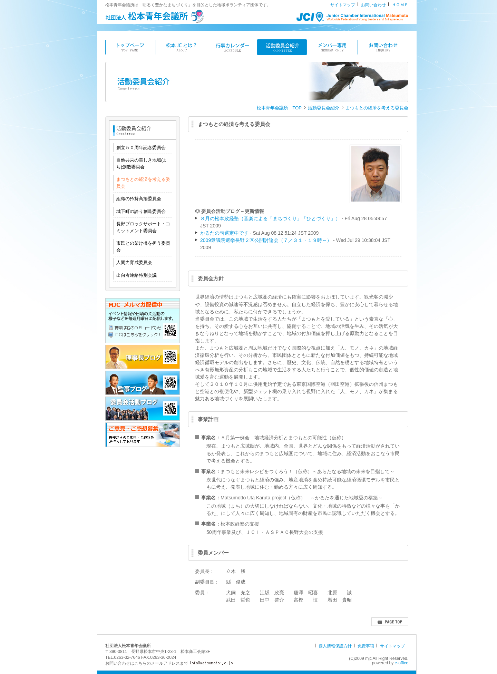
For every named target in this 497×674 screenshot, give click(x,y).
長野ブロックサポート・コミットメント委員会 (143, 227)
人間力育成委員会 (134, 262)
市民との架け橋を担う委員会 (143, 247)
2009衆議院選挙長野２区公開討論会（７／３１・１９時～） (266, 240)
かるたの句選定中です (224, 233)
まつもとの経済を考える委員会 (376, 107)
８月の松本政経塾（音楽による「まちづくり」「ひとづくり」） (270, 218)
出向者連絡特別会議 (136, 275)
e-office (401, 663)
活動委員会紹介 (323, 107)
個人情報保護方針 (335, 646)
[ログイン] (338, 658)
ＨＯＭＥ (400, 4)
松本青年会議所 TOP (279, 107)
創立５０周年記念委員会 (141, 147)
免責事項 (366, 646)
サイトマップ (342, 4)
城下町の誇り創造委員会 (141, 211)
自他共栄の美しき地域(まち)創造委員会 (141, 163)
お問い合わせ (373, 4)
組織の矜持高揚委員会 (138, 198)
